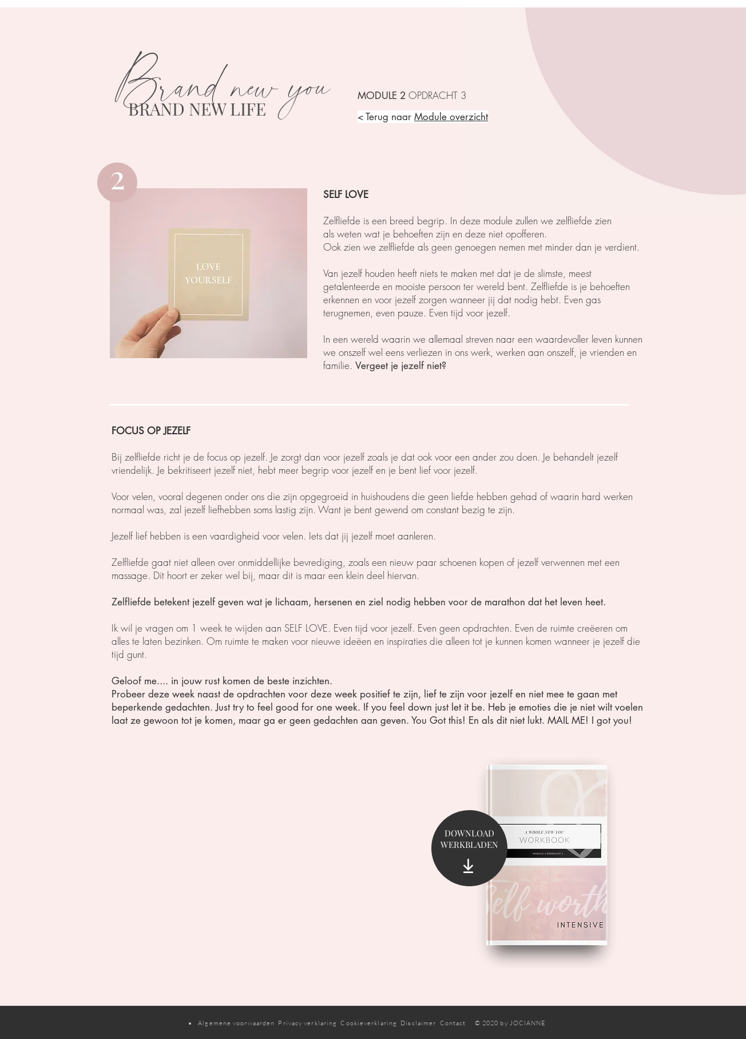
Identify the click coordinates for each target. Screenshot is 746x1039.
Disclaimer (418, 1023)
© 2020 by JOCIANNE (510, 1023)
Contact (457, 1023)
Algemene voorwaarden (236, 1023)
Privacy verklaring (307, 1023)
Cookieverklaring (368, 1023)
